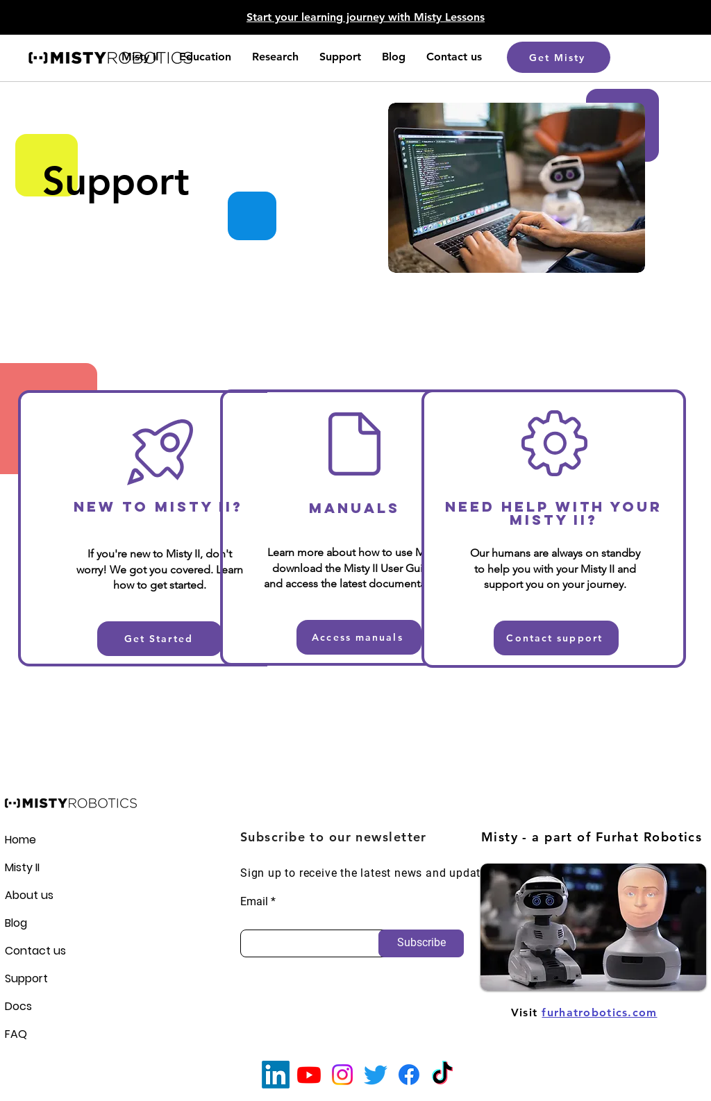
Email (254, 901)
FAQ (16, 1034)
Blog (16, 923)
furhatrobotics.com (599, 1012)
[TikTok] (442, 1075)
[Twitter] (376, 1075)
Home (20, 840)
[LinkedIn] (276, 1075)
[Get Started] (159, 638)
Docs (18, 1006)
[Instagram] (342, 1075)
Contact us (29, 951)
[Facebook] (409, 1075)
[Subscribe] (421, 943)
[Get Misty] (558, 57)
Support (26, 978)
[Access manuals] (358, 637)
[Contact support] (556, 638)
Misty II (22, 867)
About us (29, 895)
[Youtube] (309, 1075)
